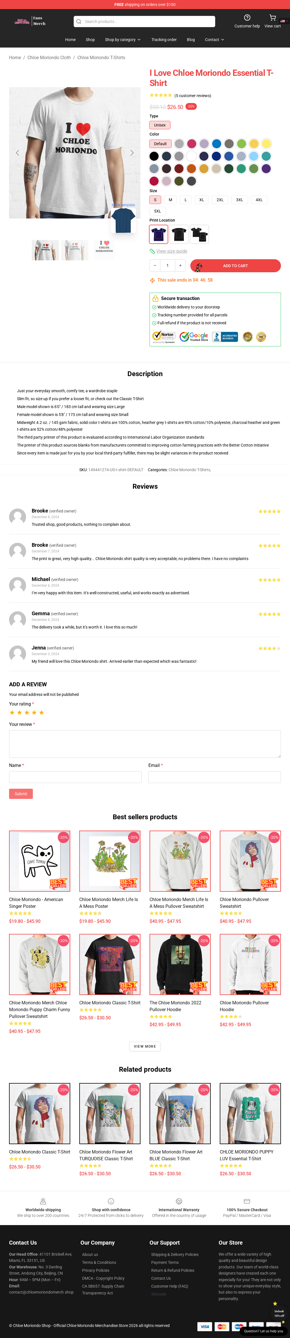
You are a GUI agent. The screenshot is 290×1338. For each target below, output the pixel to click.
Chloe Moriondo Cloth (49, 57)
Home (15, 57)
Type (154, 116)
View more (145, 1046)
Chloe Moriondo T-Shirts (101, 57)
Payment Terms (165, 1262)
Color (154, 134)
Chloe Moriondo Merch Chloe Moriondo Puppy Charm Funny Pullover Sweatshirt (39, 1009)
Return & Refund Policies (172, 1270)
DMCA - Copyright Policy (103, 1278)
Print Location (162, 220)
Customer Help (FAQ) (169, 1286)
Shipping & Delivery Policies (175, 1254)
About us (90, 1254)
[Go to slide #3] (104, 250)
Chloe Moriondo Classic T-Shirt (39, 1152)
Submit (21, 794)
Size (153, 190)
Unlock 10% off (279, 1313)
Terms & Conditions (99, 1262)
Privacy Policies (95, 1270)
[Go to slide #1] (45, 250)
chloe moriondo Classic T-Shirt (109, 1002)
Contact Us (161, 1278)
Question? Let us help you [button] (263, 1331)
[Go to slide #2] (74, 250)
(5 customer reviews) (192, 95)
